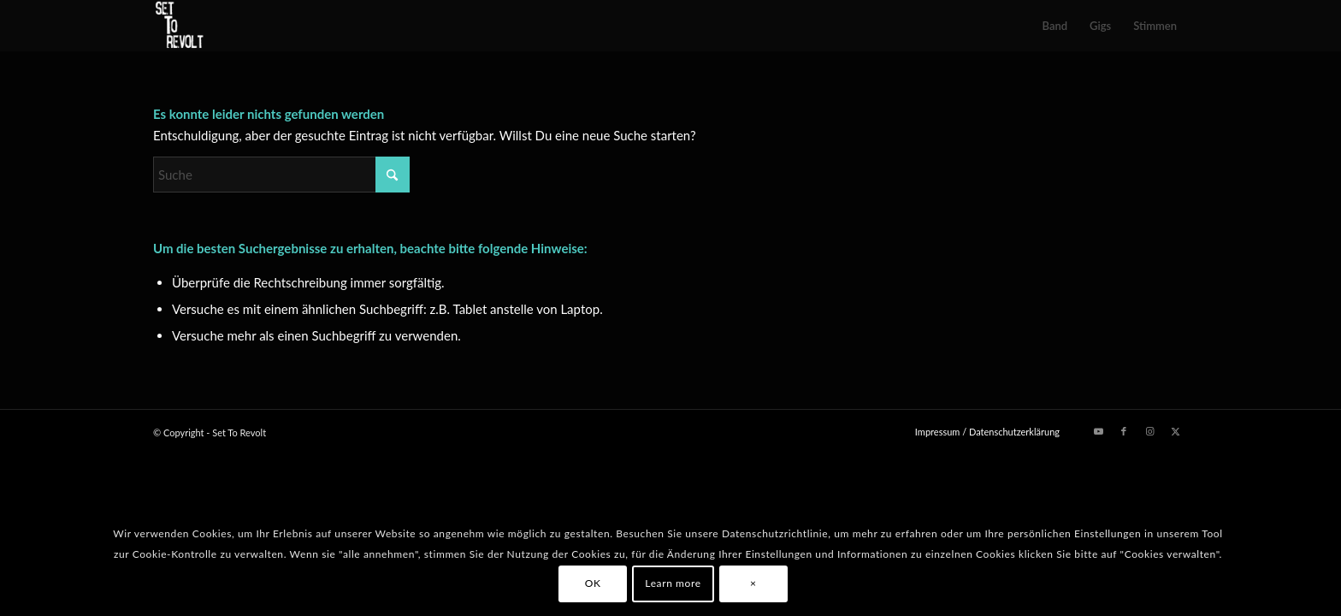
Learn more (672, 583)
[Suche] (281, 174)
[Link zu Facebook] (1124, 431)
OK (593, 583)
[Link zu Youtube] (1098, 431)
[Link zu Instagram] (1149, 431)
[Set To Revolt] (179, 25)
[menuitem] (1055, 25)
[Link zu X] (1175, 431)
